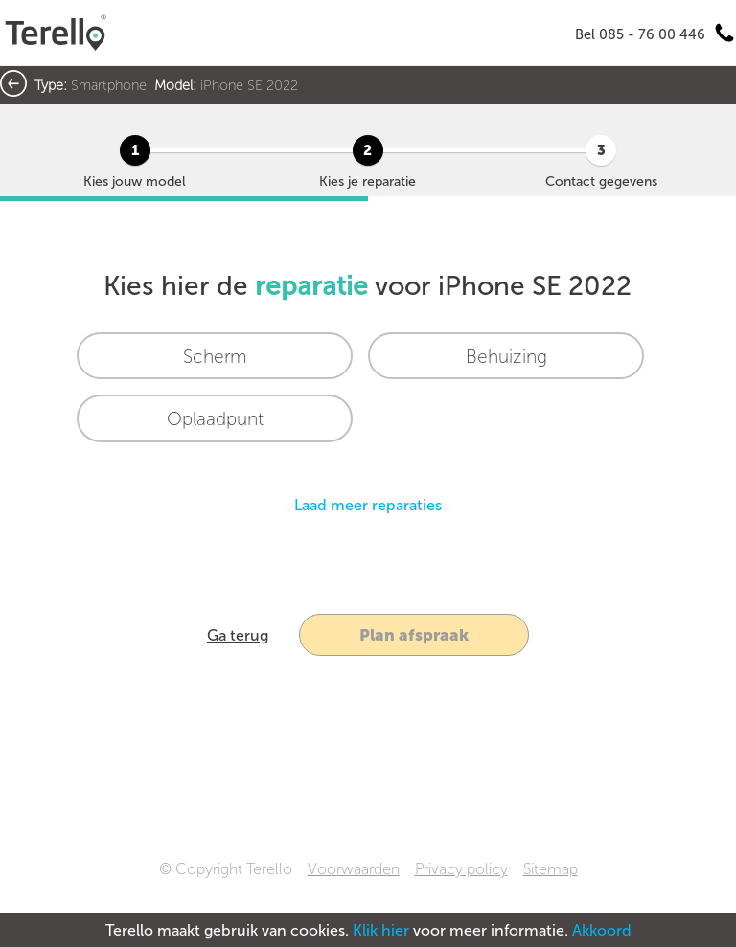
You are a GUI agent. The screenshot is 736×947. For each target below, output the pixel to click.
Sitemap (550, 869)
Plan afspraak (414, 634)
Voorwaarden (354, 869)
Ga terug (237, 635)
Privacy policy (461, 869)
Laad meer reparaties (368, 505)
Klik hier (381, 930)
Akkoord (602, 930)
